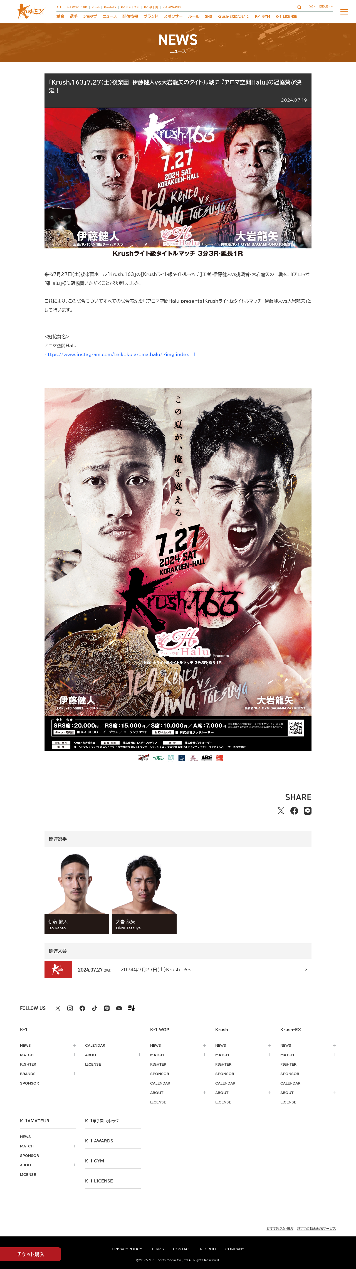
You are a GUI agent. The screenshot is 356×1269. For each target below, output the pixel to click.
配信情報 (130, 16)
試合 (60, 16)
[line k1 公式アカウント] (107, 1008)
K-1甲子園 (151, 7)
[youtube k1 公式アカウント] (119, 1008)
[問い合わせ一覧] (312, 6)
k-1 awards (99, 1141)
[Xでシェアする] (281, 810)
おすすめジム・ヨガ (279, 1228)
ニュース (110, 16)
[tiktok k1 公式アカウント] (95, 1008)
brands (28, 1073)
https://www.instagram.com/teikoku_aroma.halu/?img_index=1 (120, 354)
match (27, 1054)
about (91, 1054)
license (93, 1064)
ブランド (151, 16)
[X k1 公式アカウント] (58, 1008)
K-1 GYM (262, 16)
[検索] (301, 7)
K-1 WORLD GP (76, 7)
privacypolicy (127, 1249)
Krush (96, 7)
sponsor (29, 1083)
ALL (59, 7)
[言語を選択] (326, 6)
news (25, 1045)
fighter (28, 1064)
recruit (208, 1249)
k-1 (101, 1121)
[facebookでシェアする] (294, 810)
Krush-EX (110, 7)
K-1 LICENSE (286, 16)
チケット (30, 1254)
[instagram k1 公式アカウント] (70, 1008)
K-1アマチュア (130, 7)
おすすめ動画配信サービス (316, 1228)
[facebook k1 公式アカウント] (82, 1008)
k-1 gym (94, 1161)
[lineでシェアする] (307, 810)
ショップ (90, 16)
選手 (74, 16)
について (233, 16)
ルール (193, 16)
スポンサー (173, 16)
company (234, 1249)
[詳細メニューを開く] (344, 11)
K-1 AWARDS (172, 7)
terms (157, 1249)
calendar (95, 1045)
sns (208, 16)
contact (182, 1249)
